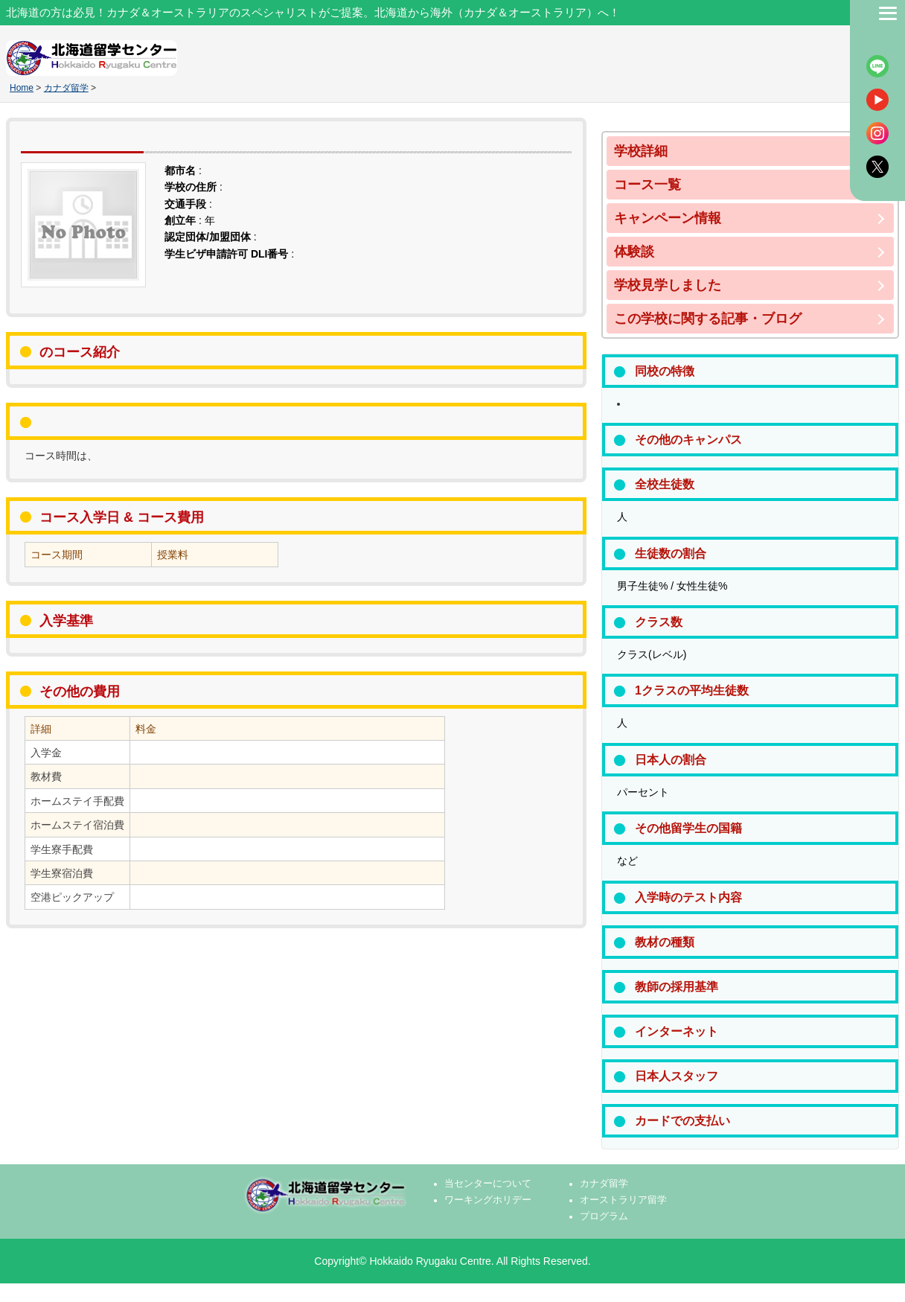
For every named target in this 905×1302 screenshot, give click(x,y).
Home (21, 88)
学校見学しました (667, 285)
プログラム (604, 1216)
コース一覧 (647, 184)
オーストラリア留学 (623, 1200)
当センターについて (487, 1183)
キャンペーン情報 (667, 218)
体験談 (634, 251)
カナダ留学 (66, 88)
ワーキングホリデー (487, 1200)
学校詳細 (641, 151)
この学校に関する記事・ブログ (708, 318)
